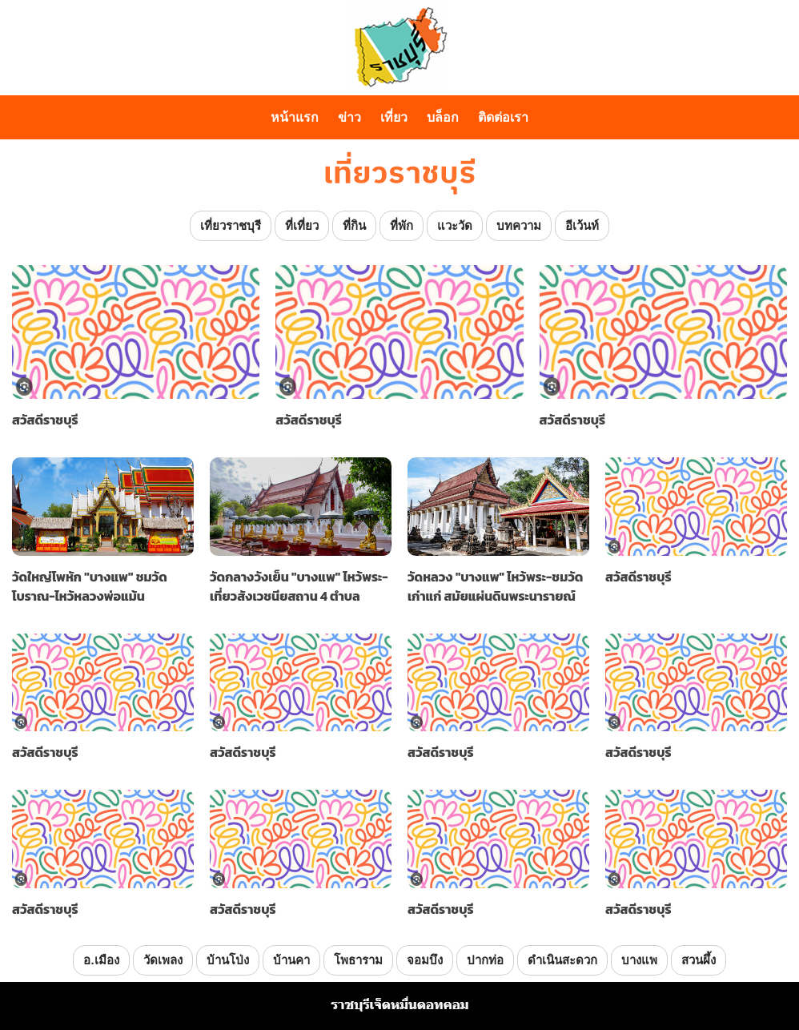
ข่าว (349, 117)
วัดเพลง (163, 960)
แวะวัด (454, 225)
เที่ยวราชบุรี (230, 225)
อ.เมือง (100, 960)
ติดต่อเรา (503, 117)
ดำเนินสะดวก (562, 960)
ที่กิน (354, 225)
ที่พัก (401, 225)
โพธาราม (358, 960)
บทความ (518, 225)
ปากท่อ (485, 960)
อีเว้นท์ (582, 225)
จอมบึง (425, 960)
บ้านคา (291, 960)
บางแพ (639, 960)
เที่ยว (394, 117)
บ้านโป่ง (228, 960)
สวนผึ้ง (698, 960)
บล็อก (443, 117)
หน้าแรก (295, 117)
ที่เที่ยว (302, 225)
